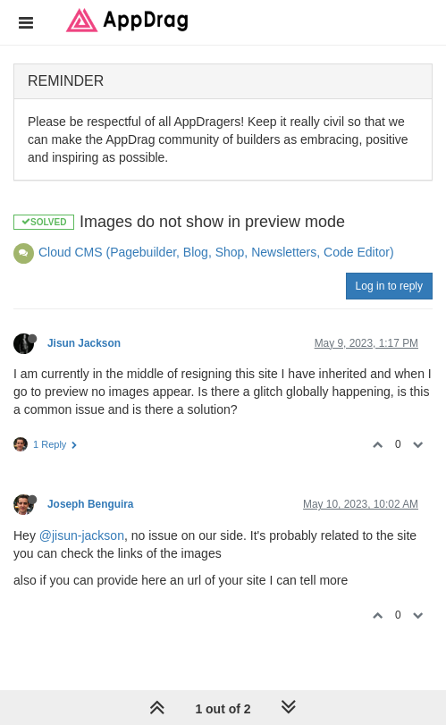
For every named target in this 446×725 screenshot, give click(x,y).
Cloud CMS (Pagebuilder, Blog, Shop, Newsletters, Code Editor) (216, 252)
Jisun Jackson (84, 343)
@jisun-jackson (81, 535)
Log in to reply (389, 286)
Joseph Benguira (90, 504)
